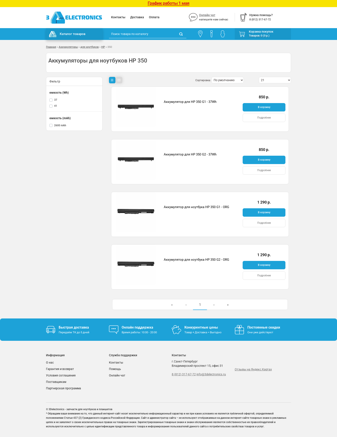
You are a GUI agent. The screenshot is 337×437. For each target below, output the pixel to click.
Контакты (118, 17)
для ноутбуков (89, 47)
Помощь (115, 369)
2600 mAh (60, 125)
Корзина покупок (261, 31)
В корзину (264, 107)
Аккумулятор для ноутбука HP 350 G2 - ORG (196, 260)
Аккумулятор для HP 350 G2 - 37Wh (190, 154)
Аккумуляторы (68, 47)
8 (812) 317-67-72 (184, 374)
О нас (50, 362)
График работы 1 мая (168, 3)
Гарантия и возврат (60, 369)
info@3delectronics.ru (211, 374)
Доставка (137, 17)
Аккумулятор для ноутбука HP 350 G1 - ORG (196, 207)
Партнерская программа (63, 388)
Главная (51, 47)
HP (103, 47)
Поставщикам (56, 382)
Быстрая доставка (74, 327)
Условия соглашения (61, 375)
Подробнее (264, 117)
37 (55, 99)
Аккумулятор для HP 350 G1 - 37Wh (190, 102)
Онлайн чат (207, 15)
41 (55, 105)
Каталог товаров (67, 34)
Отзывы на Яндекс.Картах (253, 369)
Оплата (154, 17)
